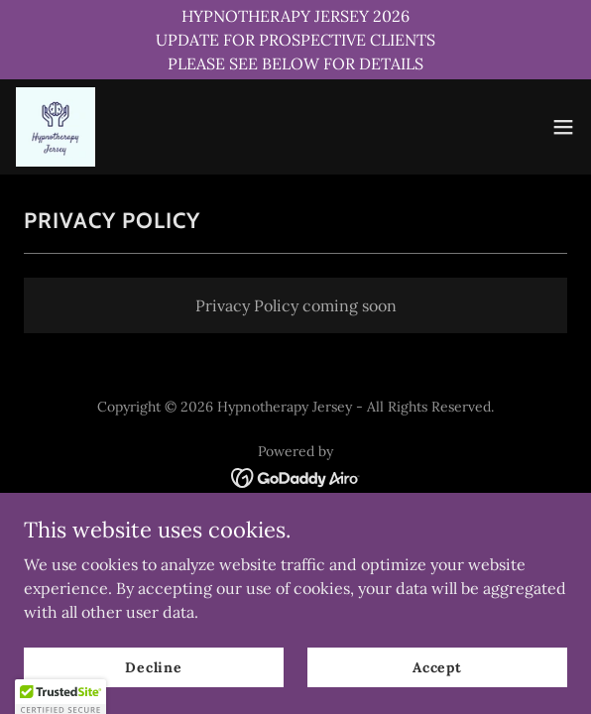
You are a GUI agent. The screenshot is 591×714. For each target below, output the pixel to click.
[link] (55, 127)
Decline (153, 666)
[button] (563, 127)
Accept (437, 666)
